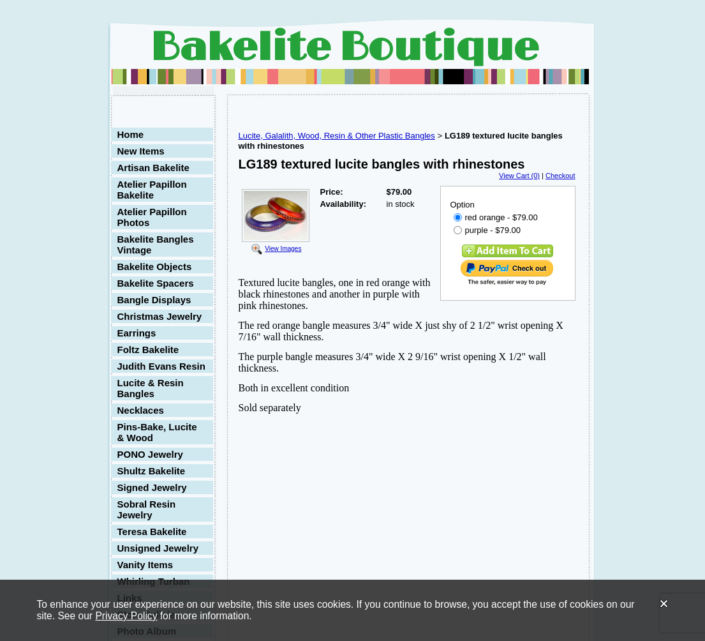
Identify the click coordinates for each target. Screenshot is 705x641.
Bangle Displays (154, 299)
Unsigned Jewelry (158, 548)
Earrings (136, 333)
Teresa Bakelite (152, 531)
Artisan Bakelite (153, 167)
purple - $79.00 (487, 230)
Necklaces (140, 410)
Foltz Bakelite (148, 349)
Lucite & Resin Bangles (150, 388)
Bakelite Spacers (155, 283)
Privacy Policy (126, 615)
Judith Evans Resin (161, 366)
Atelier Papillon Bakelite (152, 189)
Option (462, 204)
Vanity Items (145, 564)
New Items (141, 151)
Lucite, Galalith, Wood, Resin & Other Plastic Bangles (337, 135)
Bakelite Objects (154, 266)
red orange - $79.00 (496, 217)
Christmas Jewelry (159, 316)
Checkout (560, 175)
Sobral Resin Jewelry (146, 509)
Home (130, 134)
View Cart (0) (519, 175)
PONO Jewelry (150, 454)
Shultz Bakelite (151, 470)
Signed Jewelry (152, 487)
